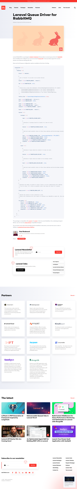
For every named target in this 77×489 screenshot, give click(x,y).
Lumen (35, 221)
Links (59, 7)
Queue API (40, 58)
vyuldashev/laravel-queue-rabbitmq (26, 227)
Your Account (66, 7)
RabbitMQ (60, 57)
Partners (54, 7)
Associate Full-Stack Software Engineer (60, 267)
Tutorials (16, 7)
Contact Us (55, 470)
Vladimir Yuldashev (34, 57)
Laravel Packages (21, 238)
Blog (10, 7)
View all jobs (20, 269)
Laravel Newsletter (57, 458)
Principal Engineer (56, 272)
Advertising (55, 467)
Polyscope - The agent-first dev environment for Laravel (38, 1)
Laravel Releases (57, 465)
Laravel (30, 221)
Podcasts (37, 7)
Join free (58, 252)
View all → (73, 295)
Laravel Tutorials (70, 460)
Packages (23, 7)
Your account (69, 470)
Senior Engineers (56, 261)
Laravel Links (69, 458)
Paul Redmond (28, 22)
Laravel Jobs (69, 467)
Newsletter (30, 7)
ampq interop (28, 222)
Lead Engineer (55, 264)
